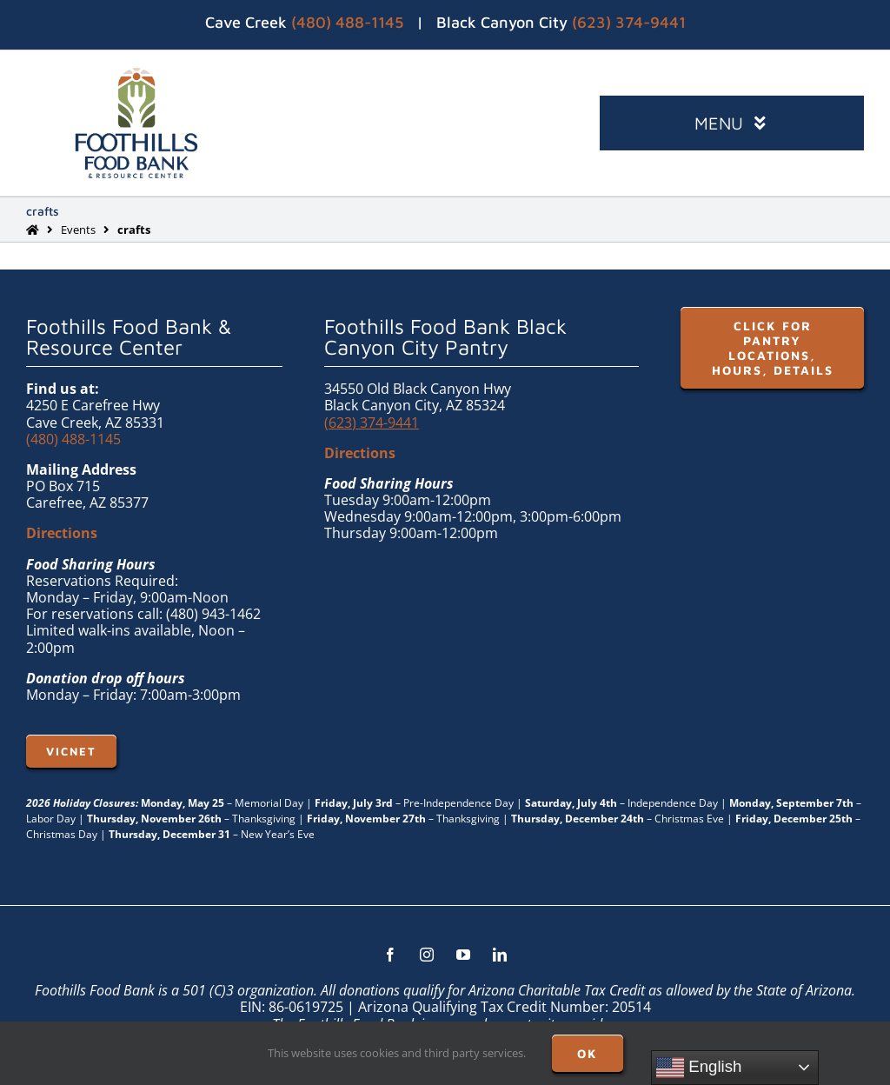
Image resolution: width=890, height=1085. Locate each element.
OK (587, 1053)
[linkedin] (500, 955)
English (698, 1068)
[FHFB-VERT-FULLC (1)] (136, 74)
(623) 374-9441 (629, 22)
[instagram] (427, 955)
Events (78, 229)
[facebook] (390, 955)
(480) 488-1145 (347, 22)
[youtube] (463, 955)
